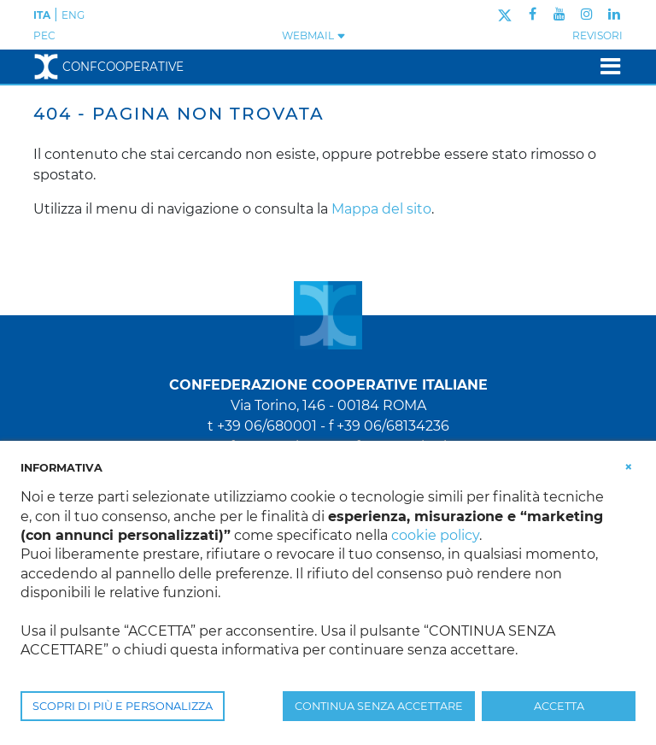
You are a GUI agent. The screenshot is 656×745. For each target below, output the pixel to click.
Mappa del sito (381, 209)
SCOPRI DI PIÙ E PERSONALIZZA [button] (122, 706)
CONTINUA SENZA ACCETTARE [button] (379, 706)
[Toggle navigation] (605, 66)
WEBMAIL (314, 35)
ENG (73, 15)
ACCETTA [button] (559, 706)
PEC (44, 35)
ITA (41, 15)
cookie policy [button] (435, 535)
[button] (628, 466)
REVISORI (597, 35)
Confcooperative (108, 66)
